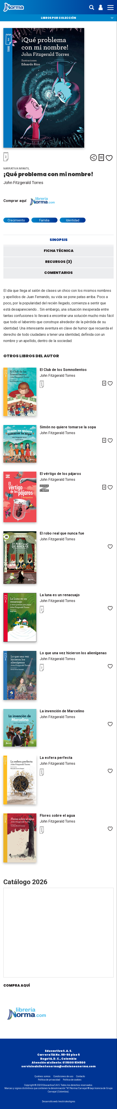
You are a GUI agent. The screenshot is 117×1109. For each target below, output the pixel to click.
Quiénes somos (43, 1076)
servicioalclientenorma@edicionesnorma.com (58, 1066)
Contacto (80, 1076)
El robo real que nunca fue (62, 533)
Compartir (93, 157)
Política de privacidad (49, 1080)
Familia (44, 220)
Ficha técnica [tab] (58, 250)
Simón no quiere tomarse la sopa (68, 427)
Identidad (72, 220)
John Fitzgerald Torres (23, 182)
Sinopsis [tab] (59, 239)
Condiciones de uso (63, 1076)
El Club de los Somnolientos (63, 370)
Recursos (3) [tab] (58, 261)
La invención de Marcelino (62, 711)
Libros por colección (58, 18)
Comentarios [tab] (58, 272)
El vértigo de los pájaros (60, 474)
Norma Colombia (13, 7)
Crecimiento (16, 220)
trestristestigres (66, 1101)
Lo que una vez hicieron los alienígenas (73, 653)
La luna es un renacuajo (60, 595)
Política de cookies (72, 1080)
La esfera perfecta (56, 758)
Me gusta (109, 158)
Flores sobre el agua (57, 815)
